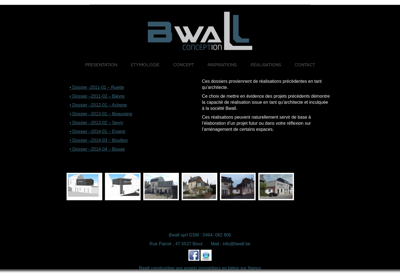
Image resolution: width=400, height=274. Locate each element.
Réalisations (265, 64)
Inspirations (222, 64)
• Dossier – (80, 96)
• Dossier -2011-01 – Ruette (97, 87)
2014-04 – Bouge (108, 149)
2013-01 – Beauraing (111, 113)
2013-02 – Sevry (107, 122)
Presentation (101, 64)
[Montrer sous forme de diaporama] (99, 169)
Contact (305, 64)
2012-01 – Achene (109, 105)
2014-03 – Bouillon (109, 140)
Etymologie (145, 64)
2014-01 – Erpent (108, 131)
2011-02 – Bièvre (108, 96)
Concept (183, 64)
